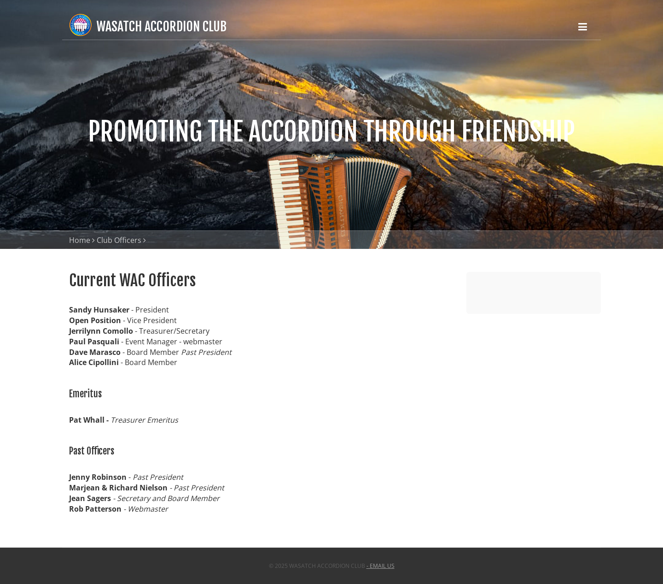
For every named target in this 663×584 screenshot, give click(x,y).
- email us (380, 566)
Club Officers (119, 240)
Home (79, 240)
